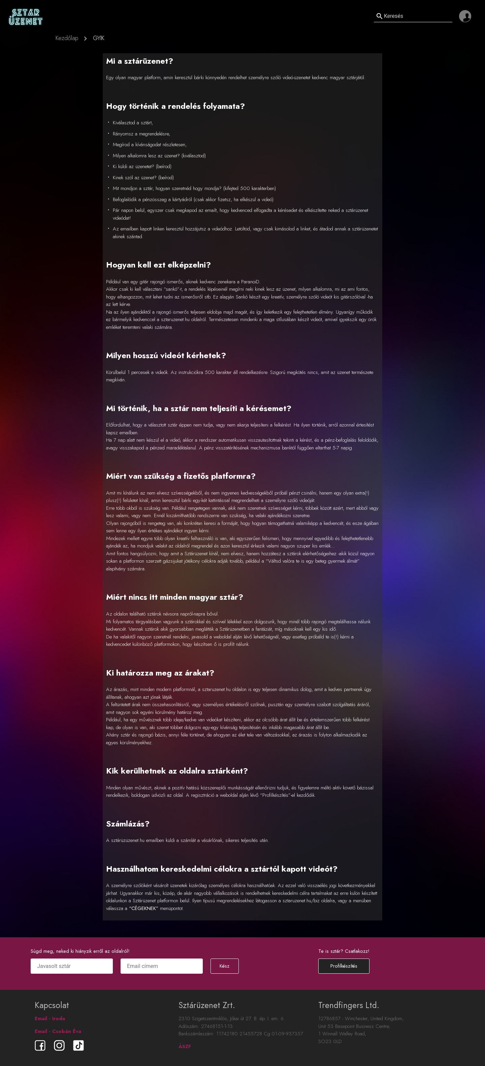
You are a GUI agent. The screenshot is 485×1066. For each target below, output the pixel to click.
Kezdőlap (67, 38)
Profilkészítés (343, 966)
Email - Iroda (50, 1018)
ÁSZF (185, 1046)
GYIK (98, 38)
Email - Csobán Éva (58, 1031)
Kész (224, 966)
